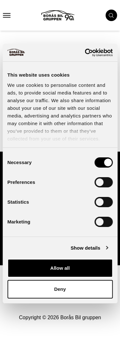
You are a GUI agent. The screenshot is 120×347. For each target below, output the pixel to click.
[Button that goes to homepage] (63, 15)
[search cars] (111, 15)
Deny (60, 289)
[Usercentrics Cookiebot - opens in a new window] (85, 53)
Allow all (60, 268)
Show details (85, 248)
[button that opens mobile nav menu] (7, 15)
